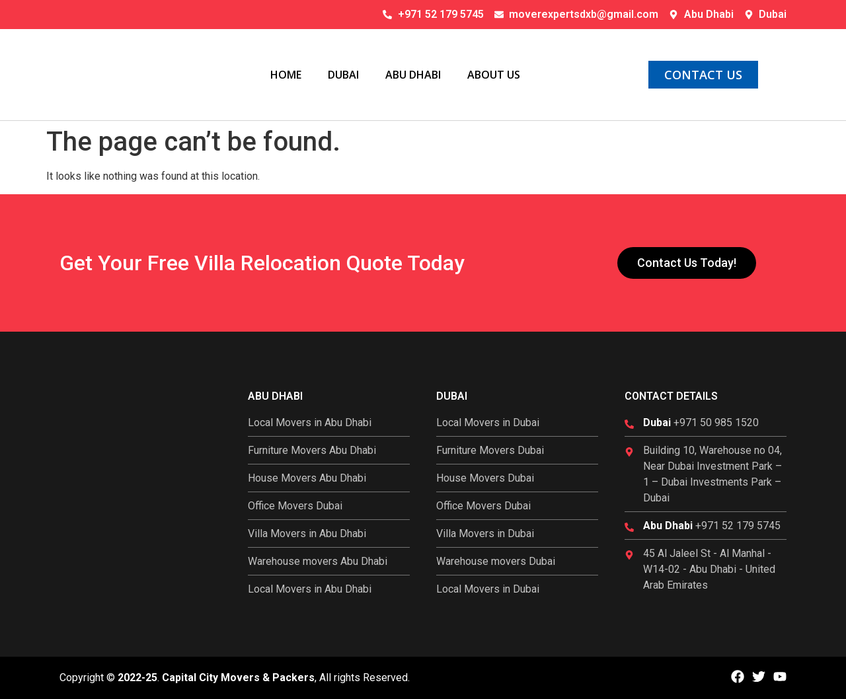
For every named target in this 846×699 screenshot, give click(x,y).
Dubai (343, 74)
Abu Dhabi (413, 74)
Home (285, 74)
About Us (493, 74)
